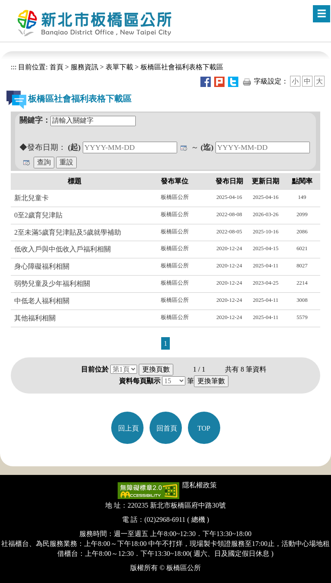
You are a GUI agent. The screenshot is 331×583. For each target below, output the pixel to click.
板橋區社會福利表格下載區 (182, 67)
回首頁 (166, 428)
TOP (203, 428)
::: (13, 67)
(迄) (207, 147)
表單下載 (119, 67)
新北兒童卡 (31, 198)
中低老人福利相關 (41, 300)
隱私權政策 (199, 485)
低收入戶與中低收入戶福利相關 (62, 249)
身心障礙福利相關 (41, 266)
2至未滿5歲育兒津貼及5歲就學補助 (67, 232)
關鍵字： (34, 120)
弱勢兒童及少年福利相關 (52, 283)
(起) (74, 147)
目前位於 (95, 369)
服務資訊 (84, 67)
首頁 (55, 67)
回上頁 (128, 428)
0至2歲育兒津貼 (38, 215)
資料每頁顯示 (139, 381)
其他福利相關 (35, 318)
